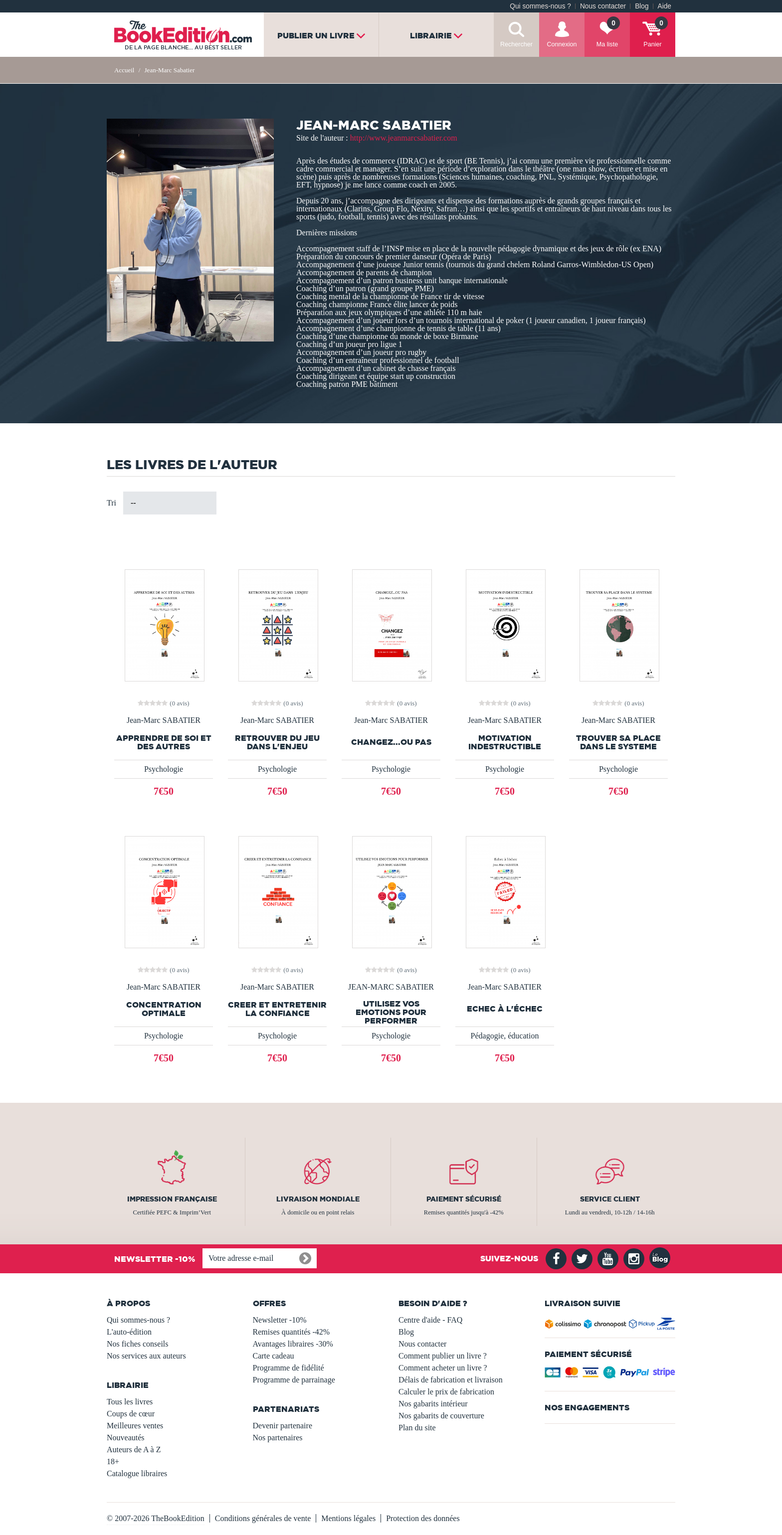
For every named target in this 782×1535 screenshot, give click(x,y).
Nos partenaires (278, 1437)
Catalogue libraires (137, 1473)
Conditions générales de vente (263, 1518)
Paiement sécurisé (463, 1199)
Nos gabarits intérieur (433, 1403)
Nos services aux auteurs (146, 1356)
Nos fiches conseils (138, 1344)
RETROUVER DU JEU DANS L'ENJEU (277, 742)
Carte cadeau (273, 1356)
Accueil (124, 70)
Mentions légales (348, 1518)
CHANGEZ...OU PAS (391, 742)
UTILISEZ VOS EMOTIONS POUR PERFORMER (391, 1012)
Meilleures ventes (135, 1425)
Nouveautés (126, 1437)
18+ (113, 1461)
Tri (111, 503)
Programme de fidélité (288, 1368)
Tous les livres (130, 1401)
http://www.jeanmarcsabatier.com (403, 138)
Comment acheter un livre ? (442, 1368)
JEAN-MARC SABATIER (391, 987)
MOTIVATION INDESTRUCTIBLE (504, 742)
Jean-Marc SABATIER (163, 720)
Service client (610, 1199)
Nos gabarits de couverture (441, 1415)
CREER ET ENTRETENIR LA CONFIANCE (277, 1009)
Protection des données (423, 1518)
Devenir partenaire (282, 1425)
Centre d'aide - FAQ (430, 1320)
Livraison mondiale (318, 1199)
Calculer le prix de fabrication (446, 1391)
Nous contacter (603, 6)
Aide (664, 6)
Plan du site (417, 1427)
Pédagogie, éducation (505, 1035)
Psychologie (163, 769)
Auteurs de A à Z (134, 1449)
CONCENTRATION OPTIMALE (163, 1009)
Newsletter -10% (280, 1320)
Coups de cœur (131, 1413)
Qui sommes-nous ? (540, 6)
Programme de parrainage (294, 1379)
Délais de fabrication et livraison (450, 1379)
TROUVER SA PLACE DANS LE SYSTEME (618, 742)
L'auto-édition (129, 1332)
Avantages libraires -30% (293, 1344)
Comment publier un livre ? (442, 1356)
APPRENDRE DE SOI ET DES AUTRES (163, 742)
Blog (641, 6)
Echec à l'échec (505, 1009)
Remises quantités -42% (291, 1332)
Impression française (172, 1199)
